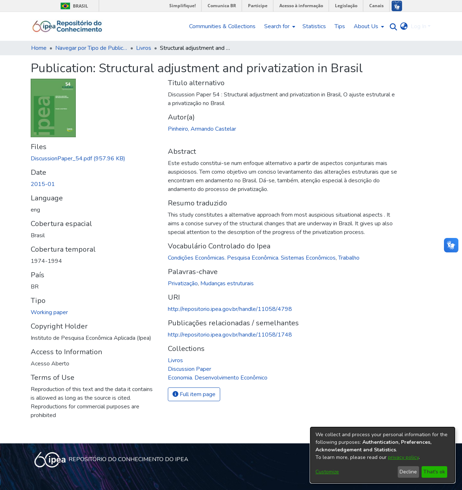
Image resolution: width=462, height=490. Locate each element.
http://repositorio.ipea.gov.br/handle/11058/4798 (230, 309)
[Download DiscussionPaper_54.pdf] (78, 158)
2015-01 (43, 184)
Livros (143, 48)
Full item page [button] (194, 394)
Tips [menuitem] (340, 26)
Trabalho (348, 258)
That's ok (434, 471)
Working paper (49, 312)
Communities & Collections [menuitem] (222, 26)
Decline (408, 471)
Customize (327, 471)
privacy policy (403, 457)
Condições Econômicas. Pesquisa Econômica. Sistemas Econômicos (252, 258)
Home (39, 48)
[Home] (67, 26)
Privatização (183, 283)
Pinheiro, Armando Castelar (202, 129)
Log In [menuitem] (418, 26)
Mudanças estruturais (227, 283)
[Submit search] (391, 26)
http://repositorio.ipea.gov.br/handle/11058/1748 (230, 335)
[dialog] (382, 455)
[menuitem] (279, 26)
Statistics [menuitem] (314, 26)
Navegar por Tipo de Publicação (91, 48)
